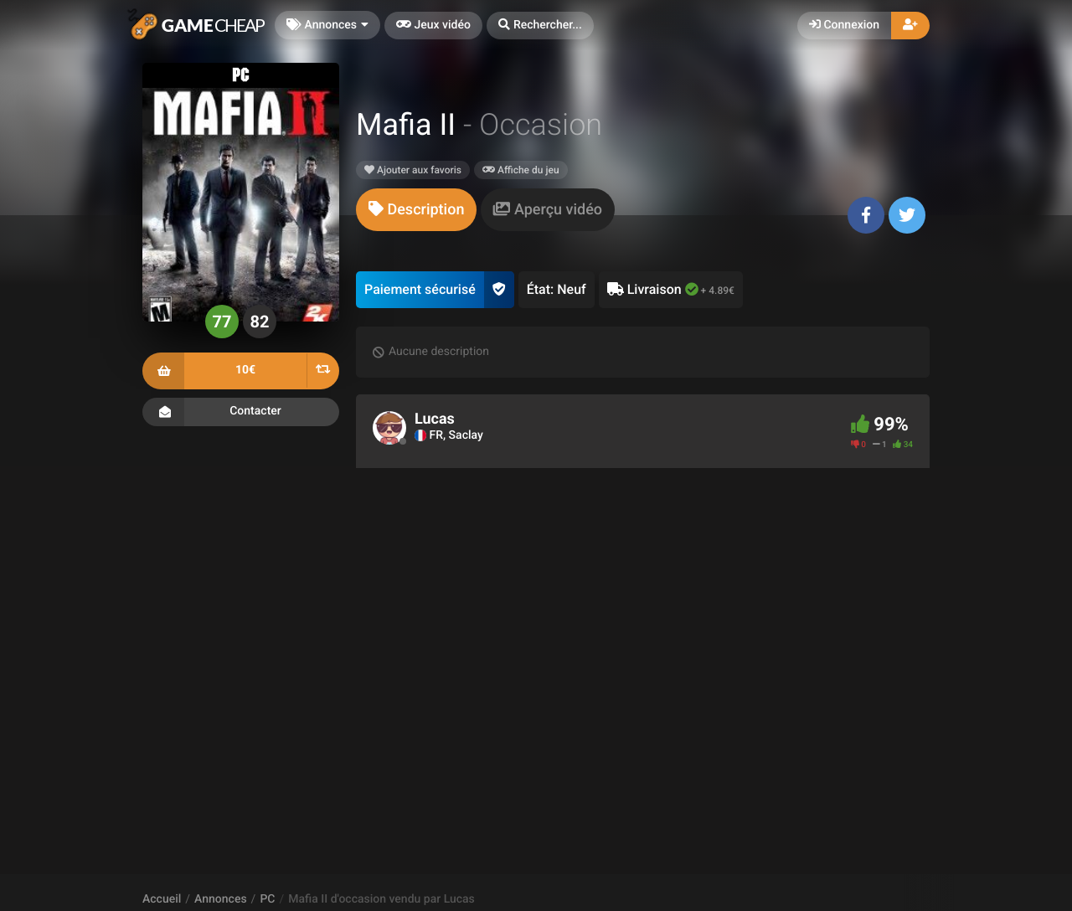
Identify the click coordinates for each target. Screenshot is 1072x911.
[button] (540, 25)
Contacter (240, 412)
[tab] (416, 209)
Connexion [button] (844, 25)
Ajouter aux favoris (412, 170)
